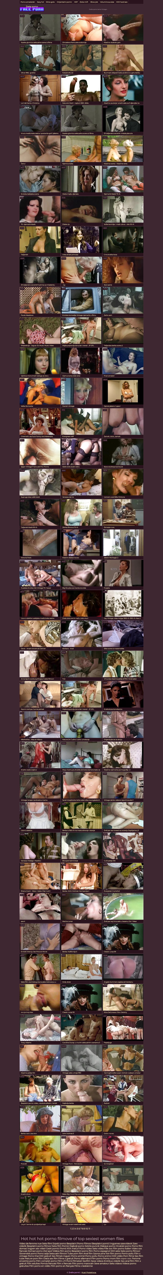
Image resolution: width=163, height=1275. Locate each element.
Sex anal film (127, 1261)
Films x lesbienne (83, 1266)
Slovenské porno (28, 1253)
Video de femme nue (30, 1243)
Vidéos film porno (62, 1251)
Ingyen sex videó (37, 1248)
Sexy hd (40, 2)
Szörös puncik (92, 1246)
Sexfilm (86, 1261)
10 (87, 1229)
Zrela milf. (84, 2)
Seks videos (115, 1263)
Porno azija (43, 1253)
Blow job (94, 2)
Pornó (63, 1248)
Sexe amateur (101, 1263)
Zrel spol (47, 1251)
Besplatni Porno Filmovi (79, 1243)
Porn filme (128, 1256)
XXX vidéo (117, 1256)
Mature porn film (34, 1258)
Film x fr (61, 1261)
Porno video (85, 1248)
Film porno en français (62, 1266)
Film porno (97, 1258)
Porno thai (33, 1256)
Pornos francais (48, 1263)
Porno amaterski (28, 2)
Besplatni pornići (101, 1243)
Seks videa (98, 1248)
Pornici (65, 1246)
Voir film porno (113, 1253)
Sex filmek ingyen (61, 1256)
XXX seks (115, 1251)
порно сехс (126, 1258)
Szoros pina (99, 1253)
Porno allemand (82, 1258)
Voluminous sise (107, 2)
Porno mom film (111, 1258)
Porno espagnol (101, 1251)
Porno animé (78, 1256)
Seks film (57, 1246)
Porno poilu (128, 1253)
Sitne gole (50, 2)
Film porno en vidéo (39, 1266)
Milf (75, 2)
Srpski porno (59, 1243)
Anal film (88, 1253)
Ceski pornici (53, 1248)
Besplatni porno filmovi (39, 1246)
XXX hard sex (121, 2)
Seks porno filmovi (130, 1251)
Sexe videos (97, 1261)
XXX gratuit (45, 1256)
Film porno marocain (83, 1263)
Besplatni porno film (82, 1251)
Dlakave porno (108, 1246)
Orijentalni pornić (64, 2)
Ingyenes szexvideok (121, 1243)
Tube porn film (75, 1253)
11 (89, 1229)
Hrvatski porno (124, 1246)
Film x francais (64, 1263)
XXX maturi (73, 1248)
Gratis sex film (50, 1258)
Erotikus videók (112, 1261)
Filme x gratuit (65, 1258)
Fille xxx (108, 1248)
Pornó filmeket (74, 1261)
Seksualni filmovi (58, 1253)
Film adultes (33, 1263)
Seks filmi (47, 1243)
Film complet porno (46, 1261)
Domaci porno (35, 1251)
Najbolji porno (77, 1246)
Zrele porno (32, 6)
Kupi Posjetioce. (89, 1272)
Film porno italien (122, 1248)
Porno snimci (105, 1256)
